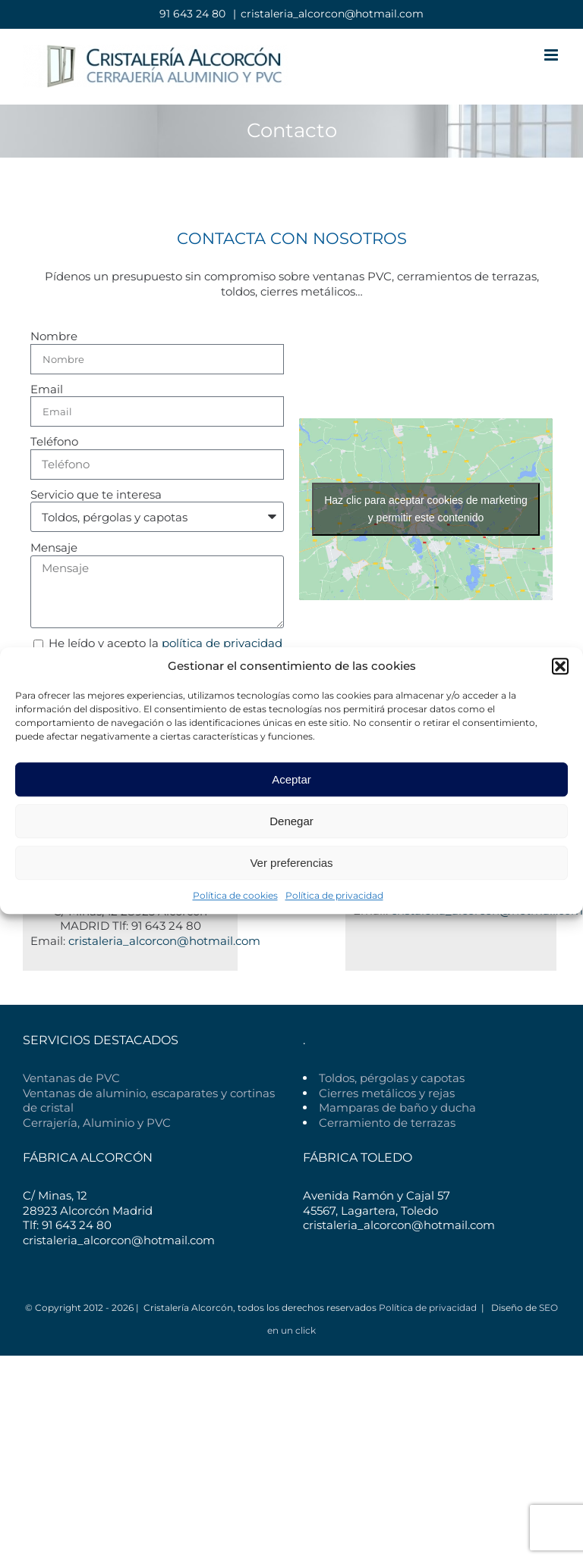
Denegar (291, 821)
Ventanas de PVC (71, 1078)
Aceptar (291, 779)
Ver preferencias (291, 862)
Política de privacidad (334, 895)
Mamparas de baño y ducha (397, 1107)
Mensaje (53, 547)
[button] (560, 666)
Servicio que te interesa (96, 494)
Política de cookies (235, 895)
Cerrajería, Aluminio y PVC (97, 1122)
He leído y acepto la (165, 643)
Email (46, 389)
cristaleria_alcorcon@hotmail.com (332, 13)
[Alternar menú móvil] (552, 55)
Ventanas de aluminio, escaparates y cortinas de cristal (149, 1100)
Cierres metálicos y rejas (387, 1093)
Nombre (53, 336)
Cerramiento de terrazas (387, 1122)
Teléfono (54, 441)
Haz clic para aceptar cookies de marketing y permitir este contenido (426, 509)
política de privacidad (222, 643)
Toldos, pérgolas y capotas (392, 1078)
